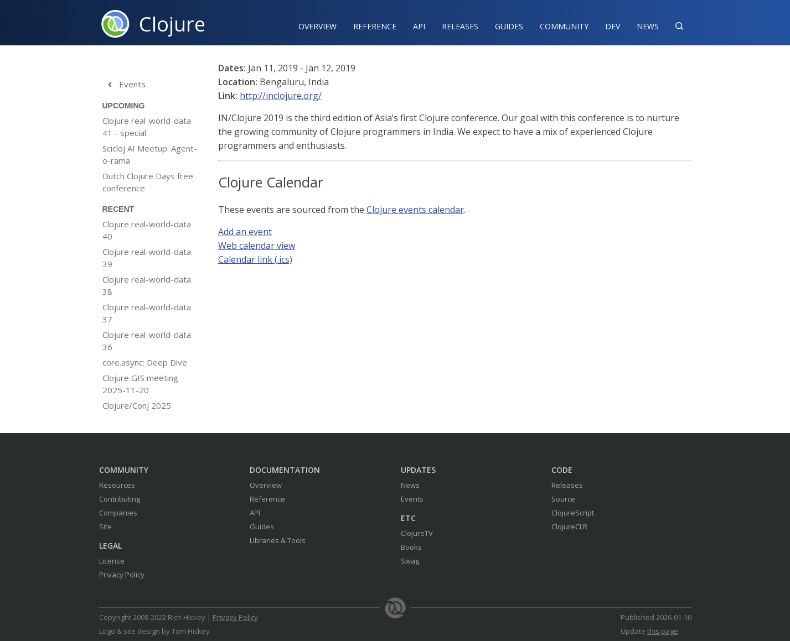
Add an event (245, 232)
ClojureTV (417, 533)
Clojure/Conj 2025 (136, 405)
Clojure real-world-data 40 (146, 230)
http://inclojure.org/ (281, 96)
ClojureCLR (569, 526)
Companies (118, 513)
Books (411, 547)
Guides (509, 26)
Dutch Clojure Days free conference (147, 182)
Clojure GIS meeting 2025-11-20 (140, 383)
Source (563, 499)
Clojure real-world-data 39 (146, 257)
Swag (410, 561)
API (419, 26)
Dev (612, 26)
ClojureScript (572, 513)
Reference (267, 499)
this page (662, 631)
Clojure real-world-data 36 (146, 340)
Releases (460, 26)
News (648, 26)
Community (564, 26)
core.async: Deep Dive (144, 362)
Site (105, 526)
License (112, 561)
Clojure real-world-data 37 (146, 313)
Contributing (119, 499)
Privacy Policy (121, 575)
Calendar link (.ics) (255, 259)
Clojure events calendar (415, 210)
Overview (317, 26)
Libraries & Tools (278, 540)
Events (124, 85)
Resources (117, 485)
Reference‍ (374, 26)
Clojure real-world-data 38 (146, 285)
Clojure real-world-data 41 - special (146, 126)
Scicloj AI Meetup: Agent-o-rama (149, 154)
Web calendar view (256, 245)
